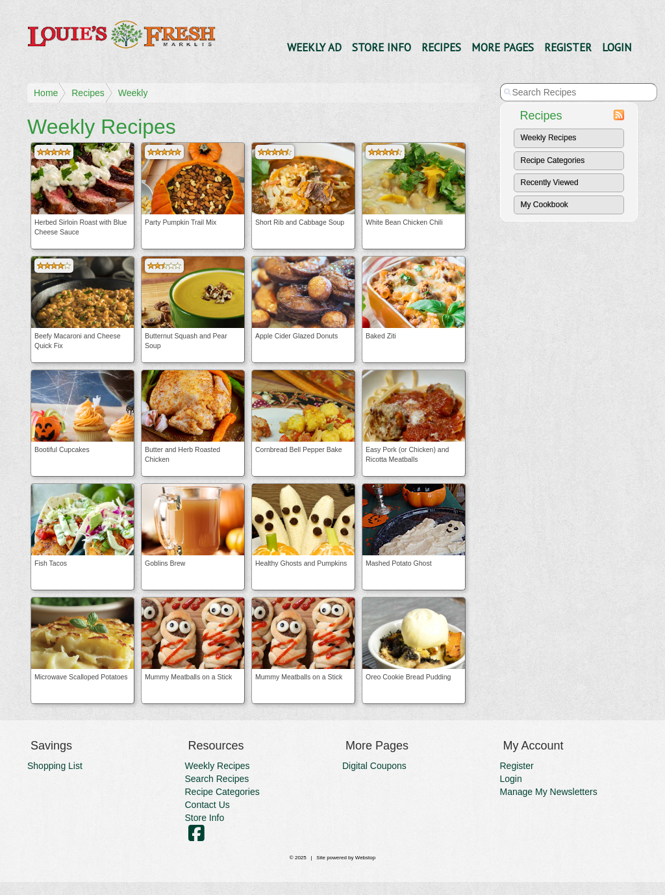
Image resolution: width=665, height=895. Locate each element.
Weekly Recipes (549, 137)
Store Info (381, 47)
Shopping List (54, 766)
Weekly (133, 93)
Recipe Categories (553, 160)
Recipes (441, 47)
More (502, 47)
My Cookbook (544, 204)
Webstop (365, 858)
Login (617, 47)
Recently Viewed (550, 182)
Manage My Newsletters (548, 792)
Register (568, 47)
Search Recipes (217, 779)
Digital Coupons (374, 766)
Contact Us (207, 805)
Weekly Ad (314, 47)
